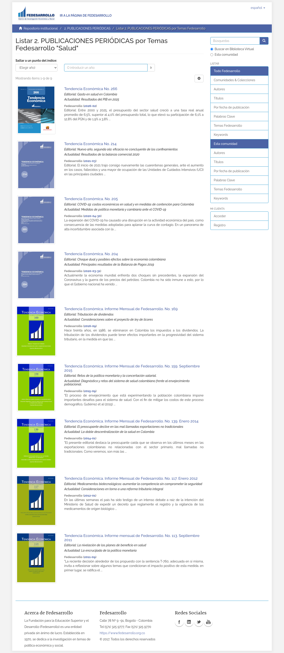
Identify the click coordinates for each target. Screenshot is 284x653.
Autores (219, 89)
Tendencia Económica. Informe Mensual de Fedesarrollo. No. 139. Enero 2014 (131, 421)
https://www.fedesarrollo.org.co (122, 633)
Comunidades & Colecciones (234, 80)
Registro (220, 225)
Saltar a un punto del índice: (36, 60)
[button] (257, 7)
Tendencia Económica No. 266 (90, 89)
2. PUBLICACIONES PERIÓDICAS (87, 28)
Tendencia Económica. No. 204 (91, 254)
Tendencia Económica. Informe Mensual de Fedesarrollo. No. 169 (121, 309)
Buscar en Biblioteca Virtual (232, 49)
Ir (151, 67)
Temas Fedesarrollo (228, 125)
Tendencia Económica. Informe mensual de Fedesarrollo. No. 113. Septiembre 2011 (131, 537)
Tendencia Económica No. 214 (90, 144)
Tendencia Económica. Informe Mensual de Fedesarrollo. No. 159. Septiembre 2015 (132, 368)
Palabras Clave (224, 116)
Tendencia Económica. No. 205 (91, 199)
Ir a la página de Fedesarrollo (86, 15)
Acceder (220, 216)
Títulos (218, 98)
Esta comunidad (224, 54)
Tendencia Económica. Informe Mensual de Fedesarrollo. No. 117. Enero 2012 (130, 478)
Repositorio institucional (41, 28)
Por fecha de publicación (231, 107)
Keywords (221, 134)
